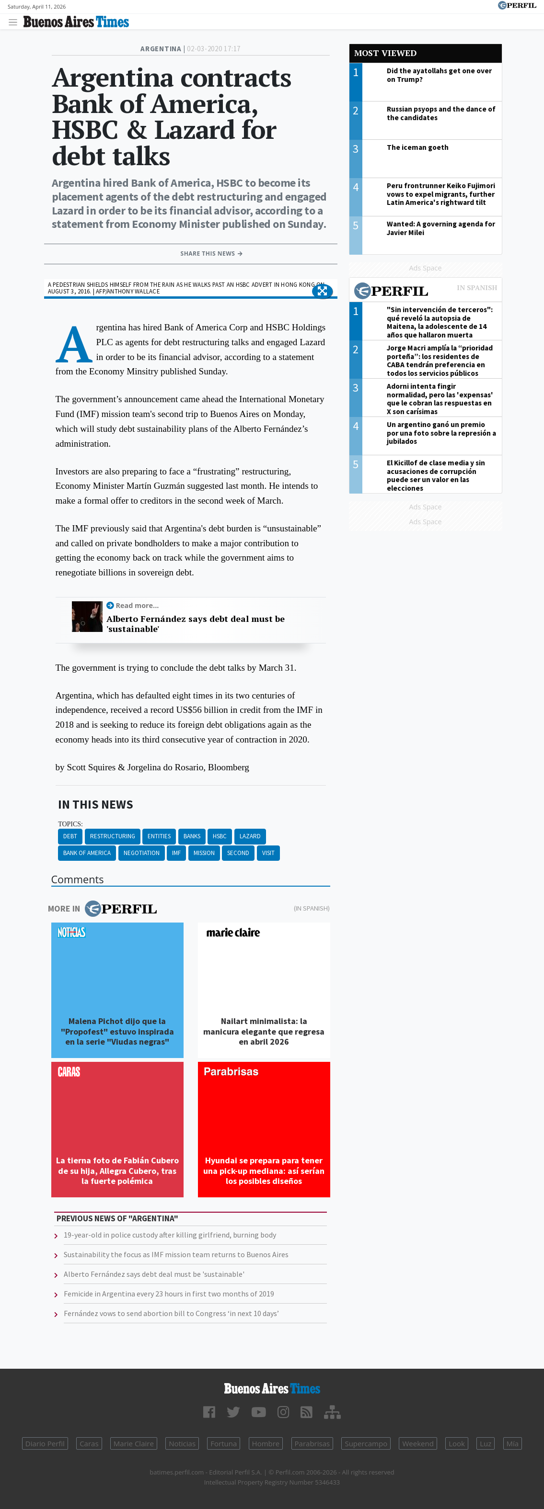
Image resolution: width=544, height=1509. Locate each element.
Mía (513, 1443)
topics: (70, 824)
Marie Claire (134, 1443)
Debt (70, 836)
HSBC (220, 836)
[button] (322, 291)
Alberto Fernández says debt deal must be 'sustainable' (195, 624)
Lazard (250, 836)
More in (102, 909)
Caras (89, 1443)
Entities (159, 836)
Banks (192, 836)
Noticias (182, 1443)
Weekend (417, 1443)
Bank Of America (87, 853)
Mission (204, 853)
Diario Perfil (45, 1443)
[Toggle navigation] (15, 22)
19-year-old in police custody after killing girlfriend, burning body (170, 1234)
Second (238, 853)
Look (457, 1443)
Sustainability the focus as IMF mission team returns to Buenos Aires (176, 1254)
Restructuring (112, 836)
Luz (485, 1443)
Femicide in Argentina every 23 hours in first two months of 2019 (169, 1293)
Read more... (137, 605)
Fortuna (223, 1443)
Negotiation (142, 853)
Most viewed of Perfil (425, 292)
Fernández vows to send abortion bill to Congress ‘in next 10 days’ (171, 1313)
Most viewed (385, 52)
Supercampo (366, 1443)
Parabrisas (312, 1443)
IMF (176, 853)
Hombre (266, 1443)
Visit (268, 853)
